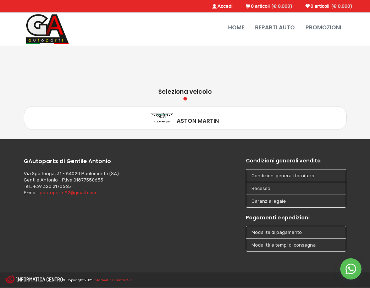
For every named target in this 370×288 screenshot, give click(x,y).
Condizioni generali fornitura (283, 175)
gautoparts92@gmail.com (68, 192)
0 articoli (260, 6)
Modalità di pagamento (277, 232)
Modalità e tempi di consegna (284, 245)
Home (236, 27)
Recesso (261, 188)
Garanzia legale (269, 201)
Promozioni (323, 27)
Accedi (224, 6)
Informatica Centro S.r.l (113, 280)
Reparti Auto (275, 27)
